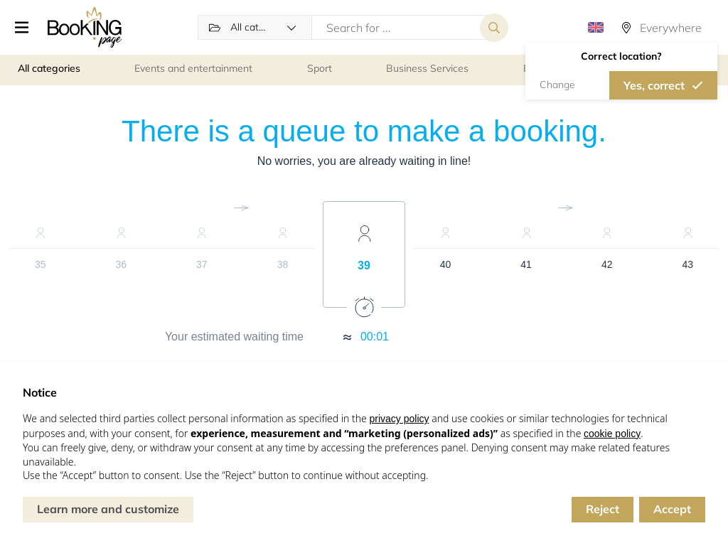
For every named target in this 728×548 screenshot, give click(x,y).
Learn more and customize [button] (108, 509)
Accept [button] (672, 509)
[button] (23, 28)
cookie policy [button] (612, 433)
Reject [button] (602, 509)
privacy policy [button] (399, 418)
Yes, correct (654, 86)
